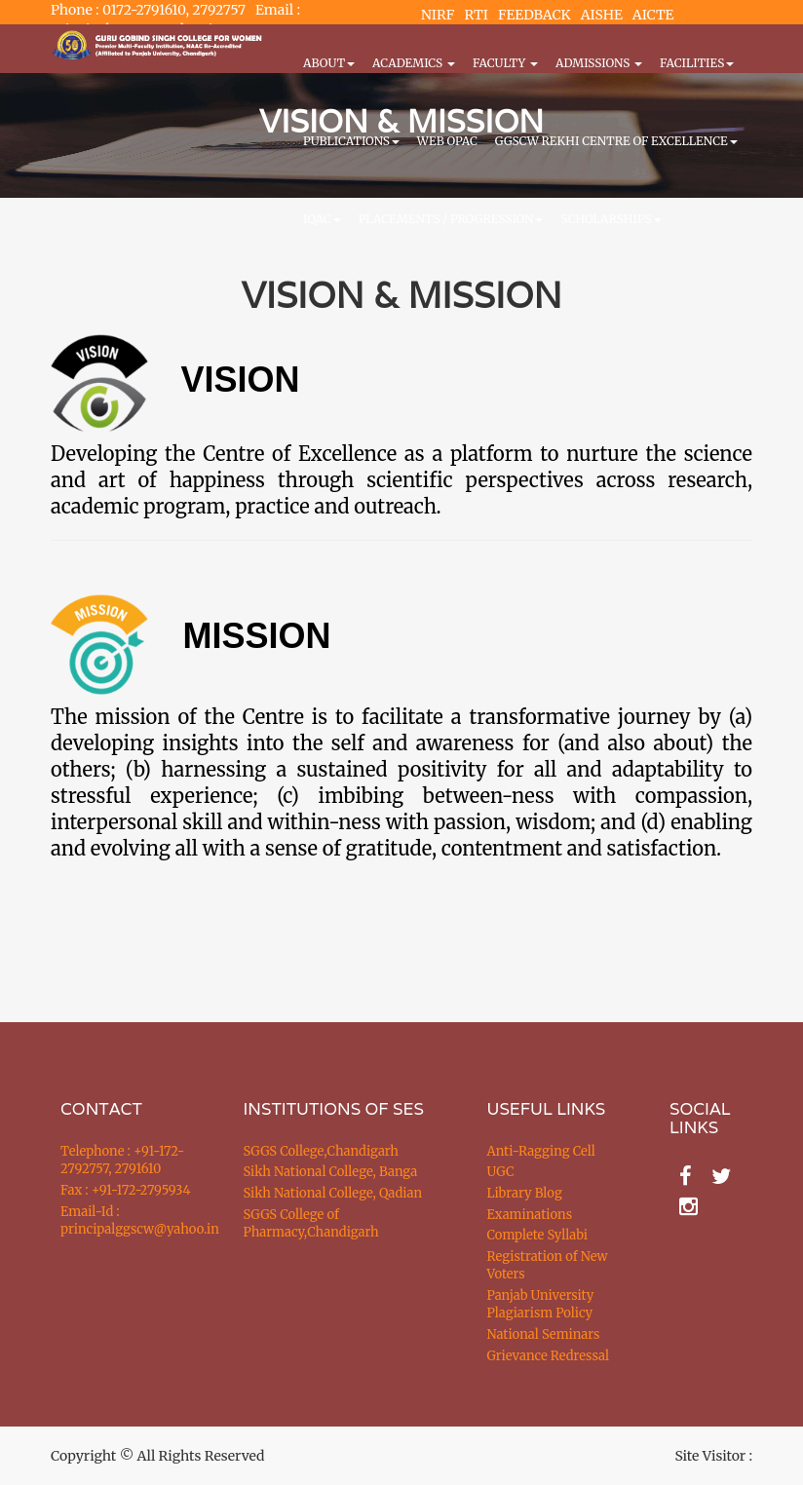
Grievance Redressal (548, 1356)
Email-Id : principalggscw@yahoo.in (127, 1220)
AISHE (602, 14)
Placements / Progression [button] (451, 218)
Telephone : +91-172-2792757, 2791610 (122, 1160)
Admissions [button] (598, 63)
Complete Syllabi (538, 1235)
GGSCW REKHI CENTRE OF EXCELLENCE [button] (616, 140)
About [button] (329, 63)
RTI (475, 14)
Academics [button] (413, 63)
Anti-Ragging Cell (541, 1151)
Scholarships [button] (610, 218)
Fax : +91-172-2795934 (125, 1190)
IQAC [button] (322, 218)
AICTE (653, 14)
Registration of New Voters (547, 1265)
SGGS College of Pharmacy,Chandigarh (311, 1223)
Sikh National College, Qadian (333, 1193)
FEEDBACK (534, 14)
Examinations (530, 1214)
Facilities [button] (697, 63)
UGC (501, 1171)
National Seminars (543, 1334)
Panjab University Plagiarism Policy (540, 1304)
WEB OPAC (447, 140)
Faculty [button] (505, 63)
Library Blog (524, 1193)
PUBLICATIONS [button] (351, 140)
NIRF (437, 14)
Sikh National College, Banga (331, 1171)
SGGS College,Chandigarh (321, 1151)
